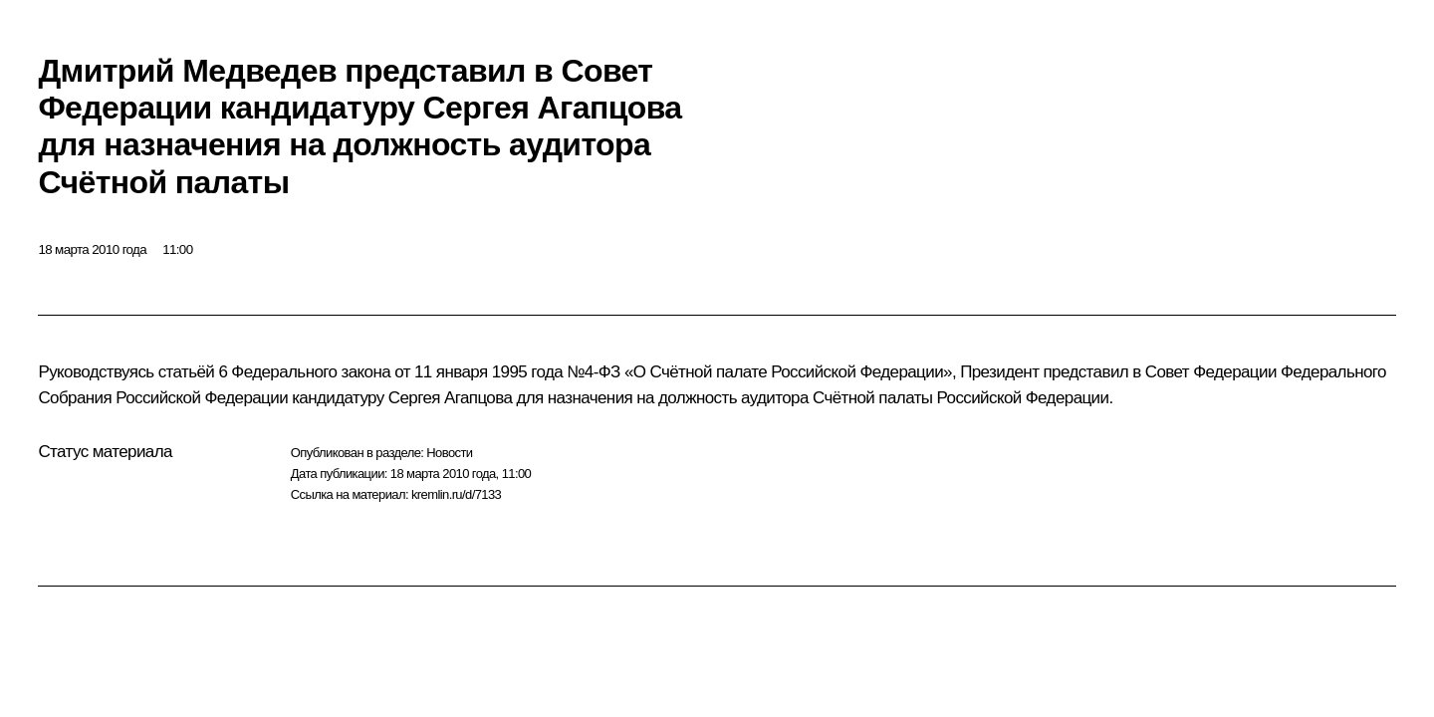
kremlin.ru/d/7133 (456, 494)
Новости (449, 452)
